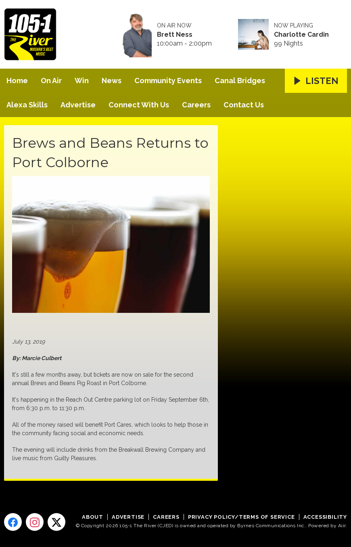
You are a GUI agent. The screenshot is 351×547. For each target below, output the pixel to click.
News (111, 80)
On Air (51, 80)
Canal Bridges (240, 80)
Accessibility (325, 517)
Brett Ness (174, 34)
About (92, 517)
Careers (196, 105)
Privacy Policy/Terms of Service (241, 517)
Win (82, 80)
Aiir (342, 525)
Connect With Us (139, 105)
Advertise (78, 105)
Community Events (168, 80)
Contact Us (244, 105)
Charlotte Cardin (301, 34)
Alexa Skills (27, 105)
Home (17, 80)
